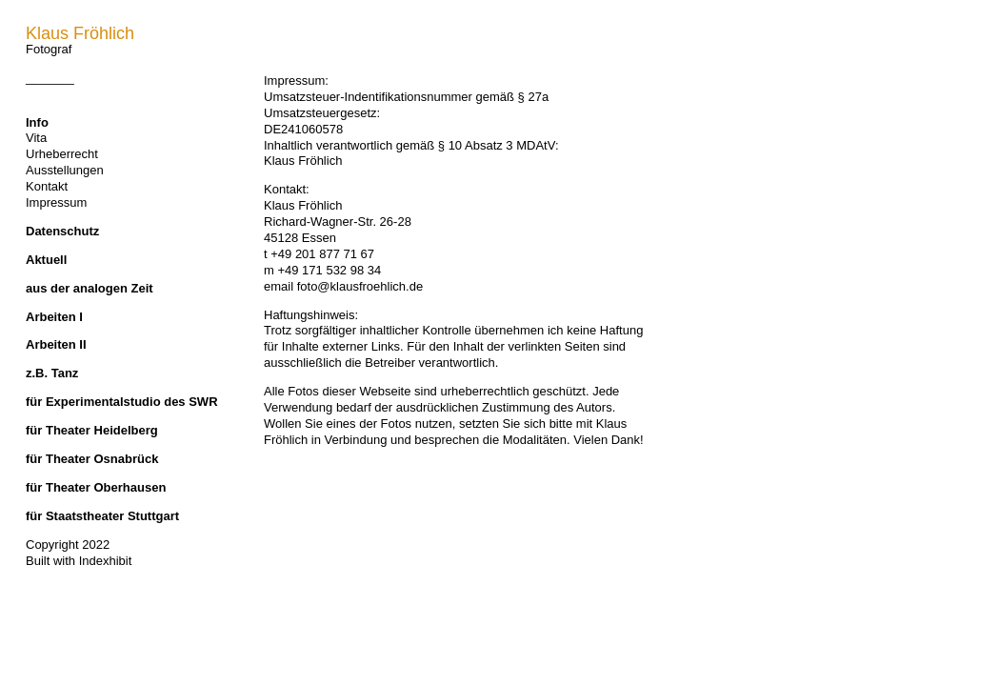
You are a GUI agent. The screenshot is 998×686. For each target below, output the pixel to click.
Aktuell (46, 259)
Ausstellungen (65, 170)
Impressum (56, 202)
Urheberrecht (62, 154)
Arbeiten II (56, 344)
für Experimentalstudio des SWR (122, 401)
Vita (36, 138)
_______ (50, 78)
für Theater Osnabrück (92, 459)
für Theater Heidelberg (92, 430)
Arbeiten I (54, 317)
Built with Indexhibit (78, 561)
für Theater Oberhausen (96, 487)
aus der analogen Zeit (89, 288)
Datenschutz (62, 231)
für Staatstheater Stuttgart (102, 516)
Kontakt (47, 186)
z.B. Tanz (52, 373)
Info (37, 122)
